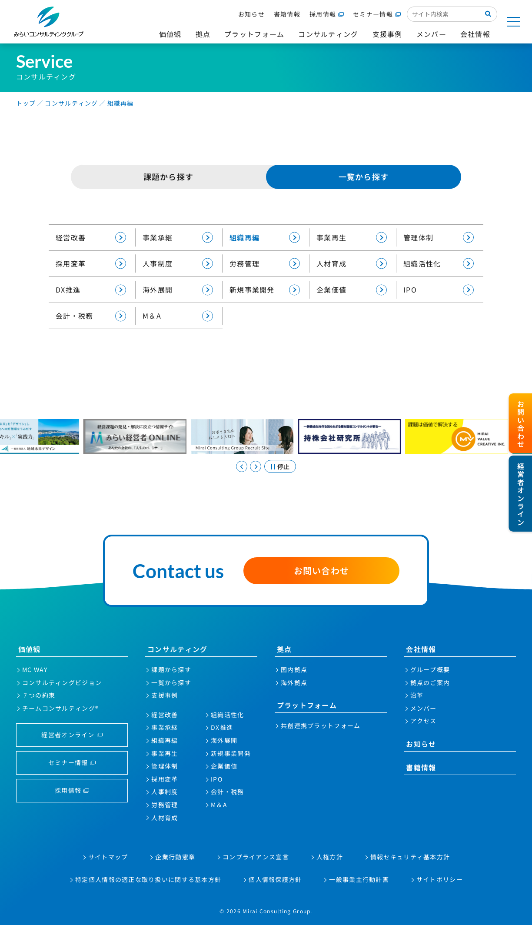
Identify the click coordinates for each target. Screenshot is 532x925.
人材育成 (351, 263)
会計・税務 (91, 315)
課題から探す (168, 176)
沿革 (417, 695)
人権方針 (329, 856)
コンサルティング (177, 649)
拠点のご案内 (430, 682)
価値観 (29, 649)
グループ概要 (430, 669)
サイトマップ (108, 856)
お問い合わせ (321, 570)
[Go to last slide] (241, 466)
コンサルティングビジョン (62, 682)
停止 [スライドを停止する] (283, 466)
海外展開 (178, 289)
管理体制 (438, 237)
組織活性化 (438, 263)
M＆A (178, 315)
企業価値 (351, 289)
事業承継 (178, 237)
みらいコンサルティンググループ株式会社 (48, 21)
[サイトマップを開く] (514, 22)
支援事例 (164, 695)
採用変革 (91, 263)
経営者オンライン (67, 734)
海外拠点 (294, 682)
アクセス (423, 720)
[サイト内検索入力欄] (443, 14)
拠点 (284, 649)
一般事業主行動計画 (359, 879)
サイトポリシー (439, 879)
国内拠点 (294, 669)
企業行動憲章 (175, 856)
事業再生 (351, 237)
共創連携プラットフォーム (320, 725)
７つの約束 (38, 695)
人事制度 (178, 263)
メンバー (423, 708)
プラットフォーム (307, 705)
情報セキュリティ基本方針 (410, 856)
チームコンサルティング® (60, 708)
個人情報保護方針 (275, 879)
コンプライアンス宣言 (256, 856)
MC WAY (35, 669)
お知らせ (251, 14)
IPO (438, 289)
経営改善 (91, 237)
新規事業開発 (264, 289)
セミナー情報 (373, 14)
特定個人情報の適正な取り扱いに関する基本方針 (148, 879)
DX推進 (91, 289)
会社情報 (421, 649)
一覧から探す (171, 682)
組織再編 (264, 237)
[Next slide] (255, 466)
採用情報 (322, 14)
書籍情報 (287, 14)
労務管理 (264, 263)
